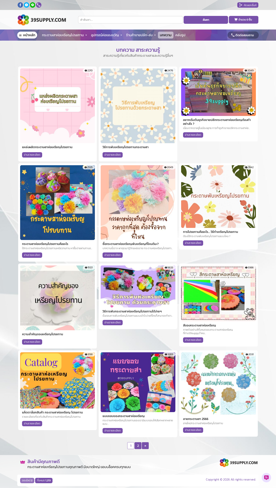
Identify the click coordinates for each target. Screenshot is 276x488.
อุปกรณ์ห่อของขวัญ (105, 35)
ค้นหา (206, 20)
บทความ (166, 35)
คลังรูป (180, 35)
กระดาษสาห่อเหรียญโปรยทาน (63, 35)
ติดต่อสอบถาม (244, 35)
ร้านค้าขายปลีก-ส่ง (139, 35)
